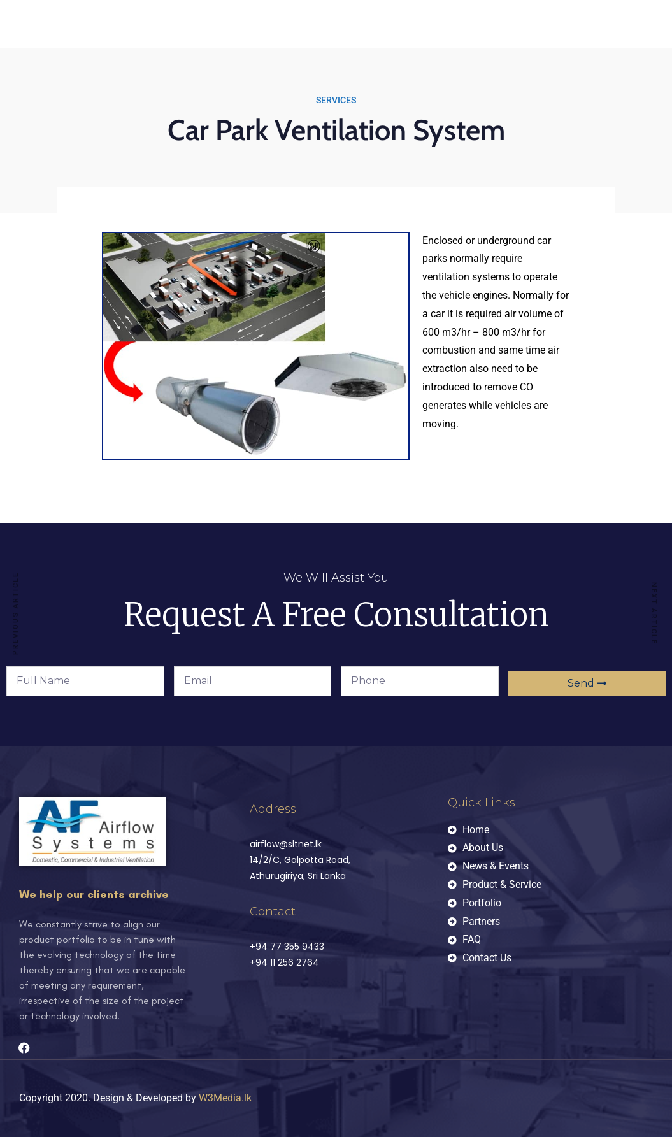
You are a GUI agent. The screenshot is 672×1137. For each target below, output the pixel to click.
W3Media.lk (225, 1098)
